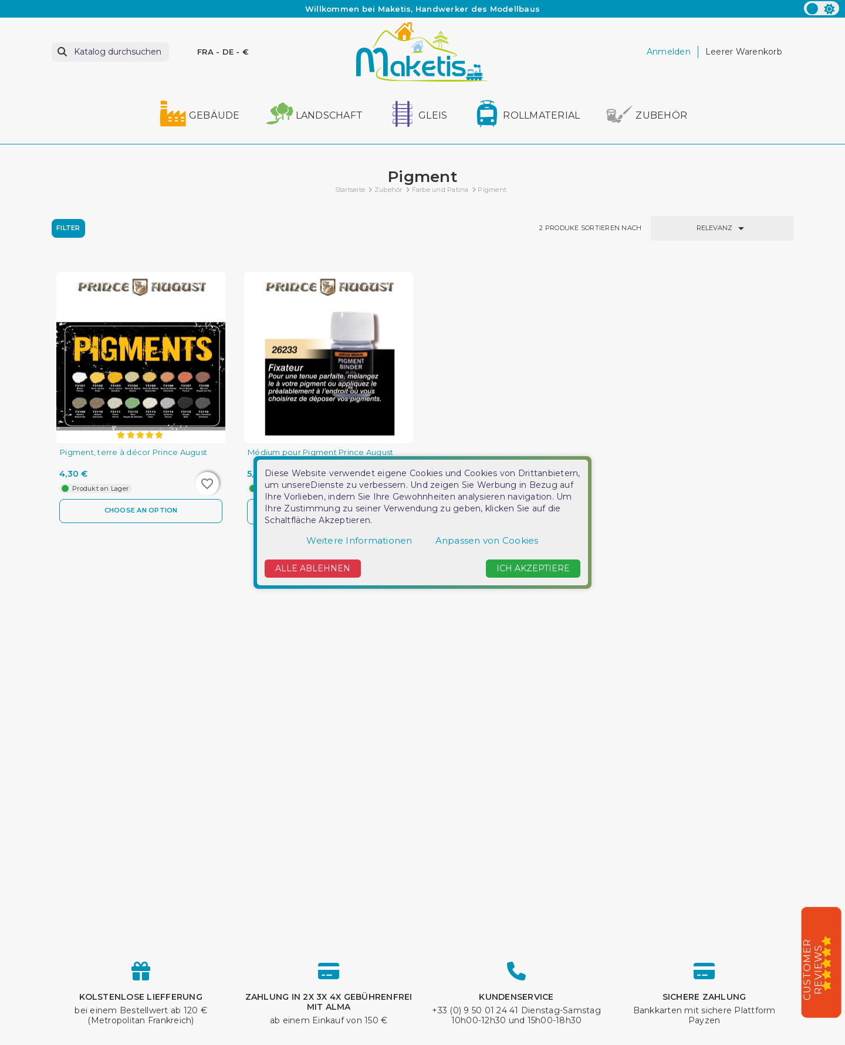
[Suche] (110, 52)
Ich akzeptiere (533, 568)
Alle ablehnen (312, 568)
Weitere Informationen (359, 540)
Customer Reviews (813, 969)
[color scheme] (821, 8)
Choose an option (140, 511)
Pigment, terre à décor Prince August (133, 452)
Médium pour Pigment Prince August (320, 452)
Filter (68, 228)
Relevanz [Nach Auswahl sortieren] (722, 228)
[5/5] (830, 963)
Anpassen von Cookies (487, 540)
